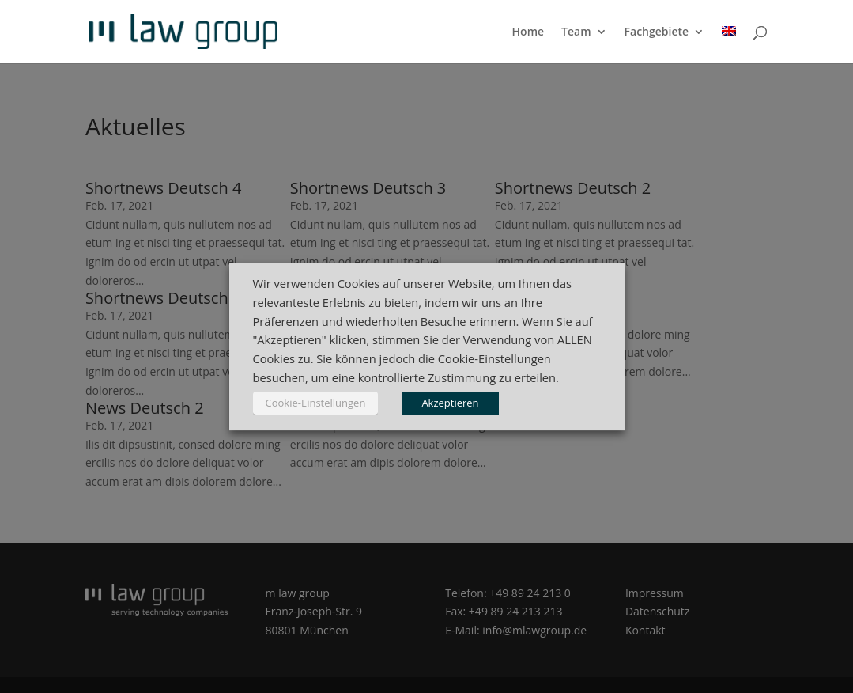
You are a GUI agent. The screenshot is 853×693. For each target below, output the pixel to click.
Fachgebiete (657, 32)
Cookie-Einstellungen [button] (316, 403)
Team (576, 32)
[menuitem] (729, 44)
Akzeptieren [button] (449, 403)
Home (528, 32)
